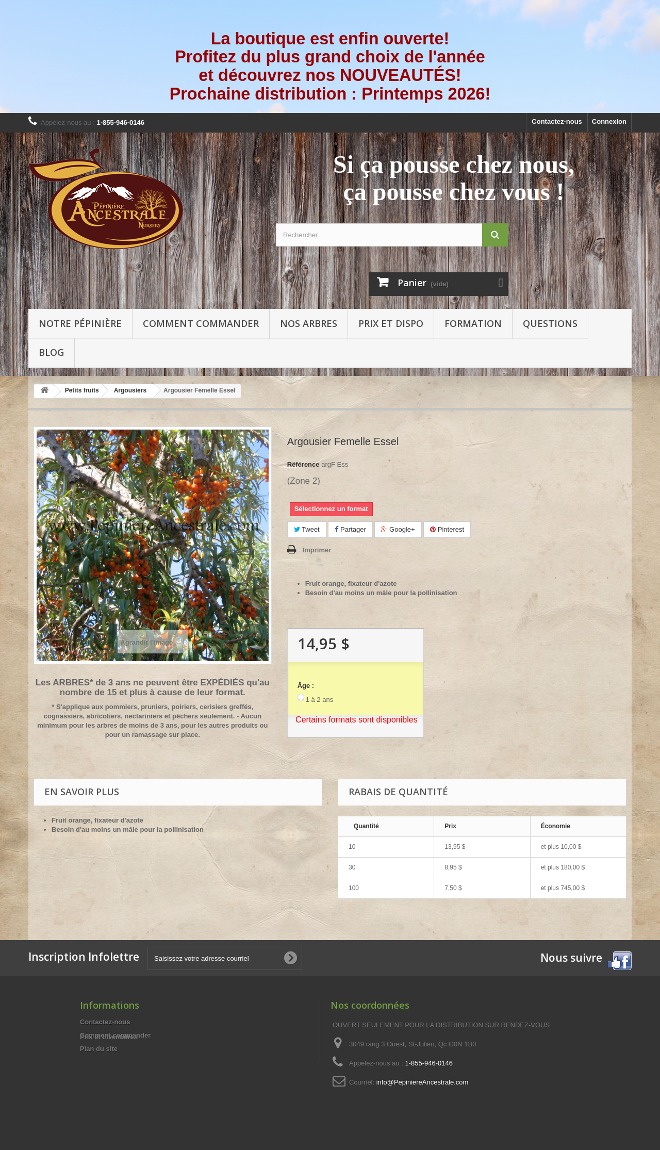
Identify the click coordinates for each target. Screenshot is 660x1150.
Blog (51, 352)
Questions (550, 323)
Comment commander (201, 323)
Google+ (398, 529)
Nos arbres (308, 323)
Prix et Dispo (390, 323)
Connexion (609, 121)
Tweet (307, 529)
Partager (350, 529)
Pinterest (447, 529)
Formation (473, 323)
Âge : (306, 685)
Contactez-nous (557, 121)
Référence (303, 464)
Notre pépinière (80, 323)
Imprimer (317, 550)
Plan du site (99, 1049)
